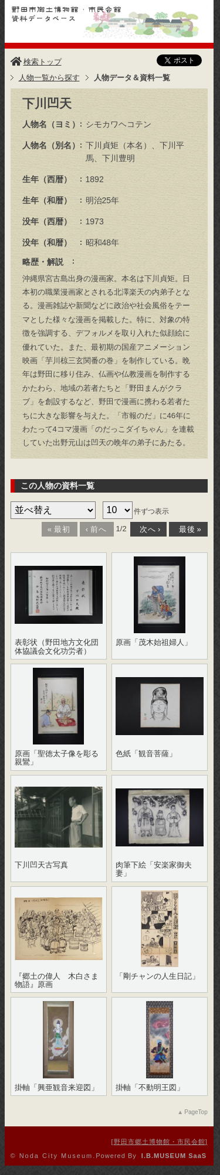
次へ (147, 529)
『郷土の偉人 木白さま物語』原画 (57, 980)
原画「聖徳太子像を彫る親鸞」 (57, 758)
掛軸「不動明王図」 (150, 1088)
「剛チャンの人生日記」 (157, 976)
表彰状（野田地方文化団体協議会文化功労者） (57, 646)
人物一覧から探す (49, 77)
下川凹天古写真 (41, 865)
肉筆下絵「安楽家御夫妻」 (154, 869)
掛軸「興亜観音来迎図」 (57, 1088)
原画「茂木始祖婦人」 (154, 642)
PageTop (195, 1112)
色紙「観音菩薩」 (146, 754)
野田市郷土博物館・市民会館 (159, 1141)
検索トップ (36, 61)
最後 (187, 529)
